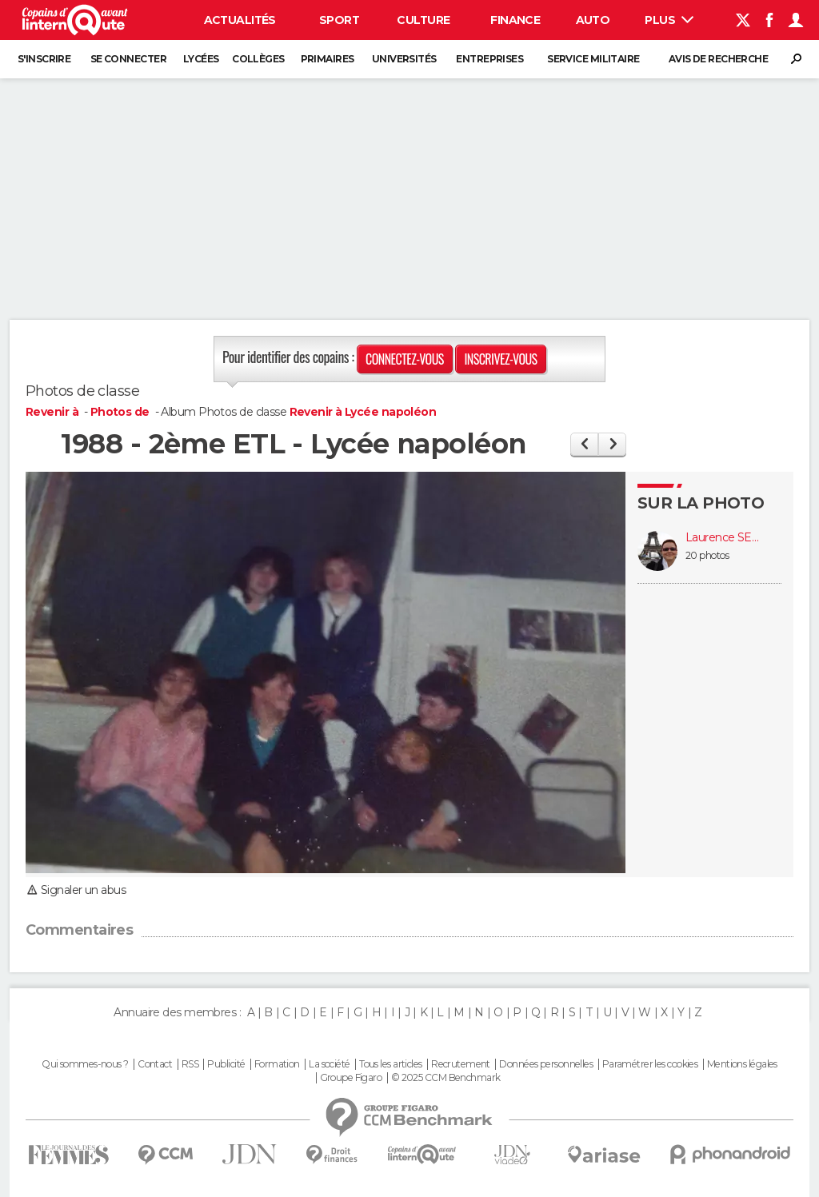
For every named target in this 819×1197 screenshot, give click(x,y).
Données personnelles (546, 1064)
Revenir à (53, 412)
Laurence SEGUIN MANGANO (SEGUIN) (725, 538)
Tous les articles (390, 1064)
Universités (404, 59)
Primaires (327, 59)
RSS (190, 1064)
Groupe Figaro (351, 1077)
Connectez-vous (405, 359)
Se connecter (128, 59)
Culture (423, 20)
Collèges (258, 59)
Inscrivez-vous (500, 359)
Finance (515, 20)
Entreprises (489, 59)
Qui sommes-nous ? (85, 1064)
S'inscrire (44, 59)
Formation (277, 1064)
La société (329, 1064)
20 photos (707, 555)
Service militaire (593, 59)
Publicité (226, 1064)
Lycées (201, 59)
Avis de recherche (718, 59)
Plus (669, 20)
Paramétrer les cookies (650, 1064)
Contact (155, 1064)
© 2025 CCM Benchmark (446, 1077)
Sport (339, 20)
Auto (593, 20)
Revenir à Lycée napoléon (363, 412)
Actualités (240, 20)
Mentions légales (742, 1064)
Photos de (121, 412)
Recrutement (460, 1064)
